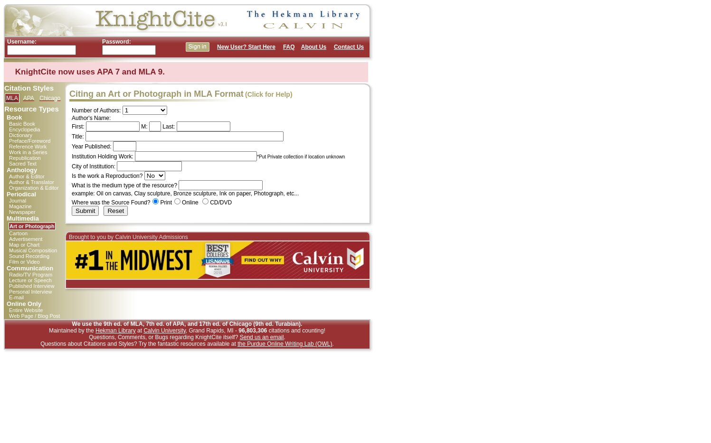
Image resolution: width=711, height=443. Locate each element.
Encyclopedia (24, 129)
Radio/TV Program (30, 274)
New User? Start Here (246, 47)
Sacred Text (23, 163)
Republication (25, 158)
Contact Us (349, 47)
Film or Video (24, 262)
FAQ (289, 47)
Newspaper (22, 212)
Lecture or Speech (30, 280)
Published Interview (31, 286)
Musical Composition (33, 250)
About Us (313, 47)
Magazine (20, 206)
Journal (17, 200)
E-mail (16, 297)
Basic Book (22, 124)
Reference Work (28, 146)
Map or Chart (24, 245)
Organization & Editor (34, 188)
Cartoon (18, 233)
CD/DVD (221, 202)
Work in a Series (28, 152)
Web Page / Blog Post (34, 316)
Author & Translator (31, 182)
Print (166, 202)
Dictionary (20, 135)
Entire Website (26, 310)
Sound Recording (29, 256)
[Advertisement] (415, 146)
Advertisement (25, 239)
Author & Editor (27, 176)
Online (190, 202)
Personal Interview (30, 292)
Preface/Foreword (29, 141)
